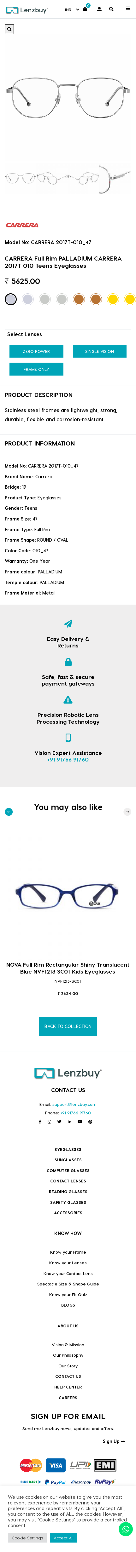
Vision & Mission (68, 1344)
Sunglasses (68, 1159)
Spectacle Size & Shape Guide (68, 1283)
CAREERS (68, 1397)
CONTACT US (68, 1376)
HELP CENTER (68, 1386)
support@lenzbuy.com (74, 1104)
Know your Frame (68, 1252)
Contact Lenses (68, 1180)
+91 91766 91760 (68, 759)
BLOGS (68, 1304)
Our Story (68, 1365)
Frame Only (36, 369)
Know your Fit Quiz (68, 1294)
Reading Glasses (68, 1191)
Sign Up (114, 1441)
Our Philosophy (68, 1355)
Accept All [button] (64, 1537)
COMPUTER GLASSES (68, 1170)
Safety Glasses (68, 1202)
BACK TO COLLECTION (68, 1026)
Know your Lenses (68, 1262)
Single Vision (99, 351)
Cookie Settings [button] (27, 1537)
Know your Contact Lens (68, 1273)
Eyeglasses (68, 1149)
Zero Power (36, 351)
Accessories (68, 1212)
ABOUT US (68, 1325)
